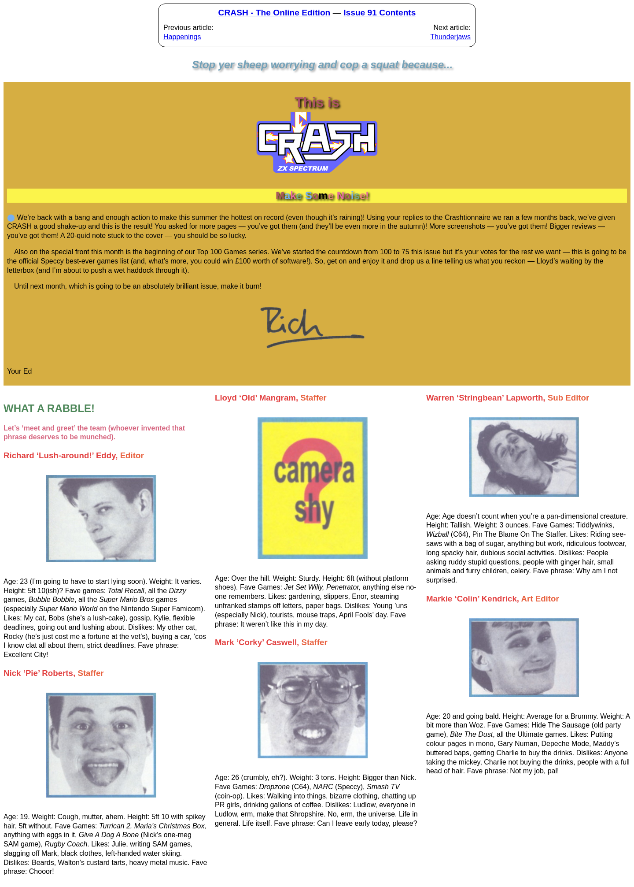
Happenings (182, 37)
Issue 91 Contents (379, 12)
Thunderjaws (450, 37)
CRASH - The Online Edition (274, 12)
